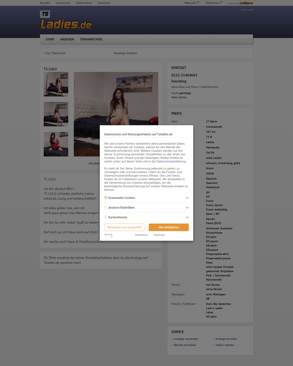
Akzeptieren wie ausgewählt (124, 227)
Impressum (159, 235)
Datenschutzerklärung (171, 161)
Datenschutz (141, 235)
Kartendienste (115, 217)
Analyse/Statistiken (119, 207)
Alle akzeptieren (169, 227)
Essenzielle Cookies (119, 198)
